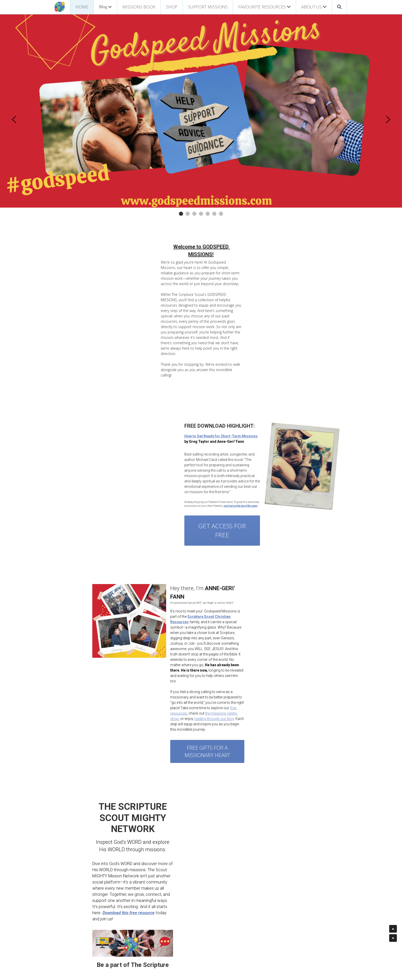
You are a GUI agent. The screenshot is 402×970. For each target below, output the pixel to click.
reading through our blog (286, 621)
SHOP (171, 7)
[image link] (60, 6)
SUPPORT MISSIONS (208, 7)
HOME (81, 7)
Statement (184, 936)
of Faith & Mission (211, 936)
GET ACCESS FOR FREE (130, 453)
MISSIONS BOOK (138, 7)
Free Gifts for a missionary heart (256, 649)
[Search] (339, 7)
